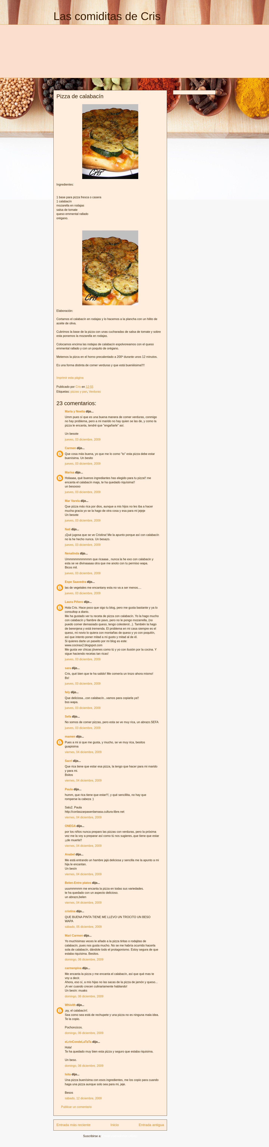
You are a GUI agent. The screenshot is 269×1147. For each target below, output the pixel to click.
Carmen (70, 448)
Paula (69, 789)
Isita (68, 1074)
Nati (67, 529)
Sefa (68, 716)
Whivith (70, 1005)
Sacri (68, 760)
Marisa (69, 472)
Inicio (114, 1125)
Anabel (70, 854)
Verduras (95, 391)
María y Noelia (75, 411)
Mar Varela (72, 500)
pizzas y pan (79, 391)
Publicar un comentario (76, 1106)
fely (67, 692)
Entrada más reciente (73, 1125)
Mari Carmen (74, 935)
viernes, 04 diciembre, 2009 (83, 752)
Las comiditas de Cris (107, 16)
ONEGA (70, 826)
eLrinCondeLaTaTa (78, 1041)
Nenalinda (72, 553)
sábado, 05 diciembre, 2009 (83, 926)
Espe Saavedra (75, 581)
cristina (70, 911)
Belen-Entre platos (78, 882)
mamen (70, 736)
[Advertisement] (84, 51)
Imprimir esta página (70, 377)
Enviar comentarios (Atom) (119, 1136)
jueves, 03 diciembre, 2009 (83, 439)
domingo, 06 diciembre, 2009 (84, 959)
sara (68, 668)
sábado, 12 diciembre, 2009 (83, 1098)
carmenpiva (73, 968)
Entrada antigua (151, 1125)
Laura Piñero (74, 601)
